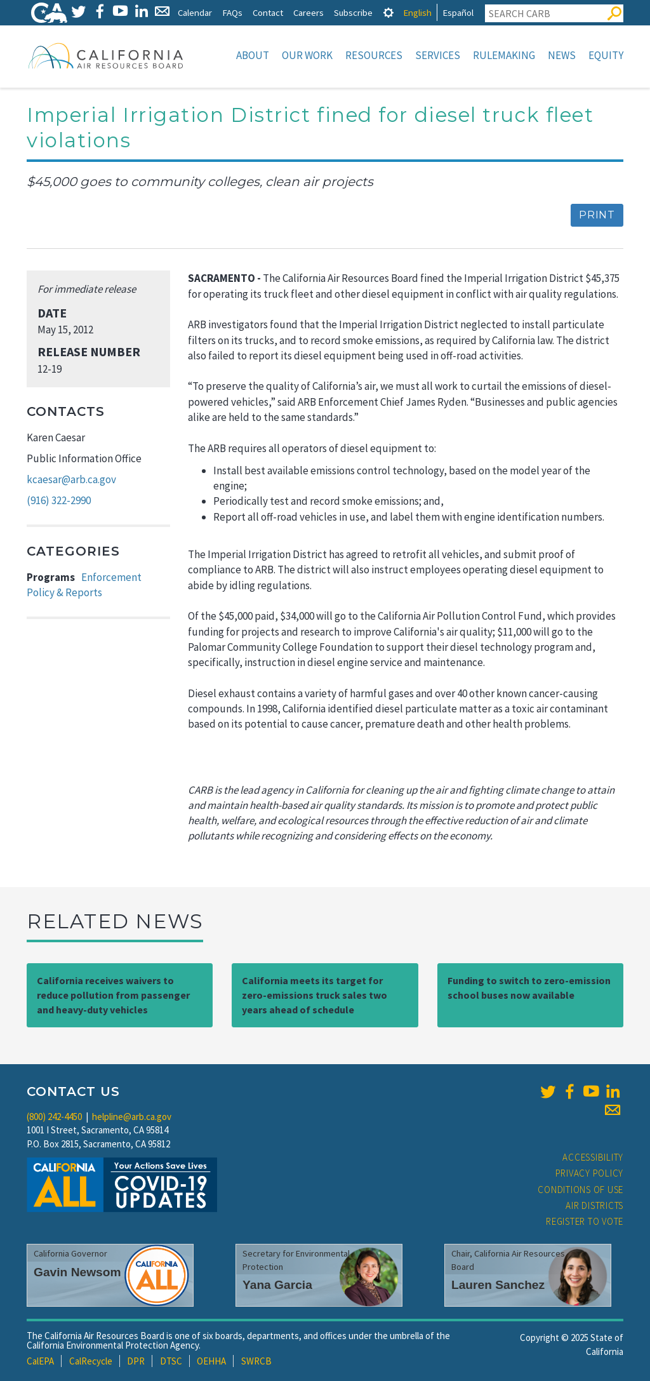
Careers (308, 12)
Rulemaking (504, 55)
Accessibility (592, 1157)
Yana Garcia (277, 1284)
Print (597, 215)
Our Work (307, 55)
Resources (373, 55)
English (417, 12)
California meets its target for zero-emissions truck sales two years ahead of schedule (314, 995)
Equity (605, 55)
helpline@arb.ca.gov (131, 1117)
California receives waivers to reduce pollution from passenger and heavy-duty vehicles (113, 995)
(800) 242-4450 (54, 1117)
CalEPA (40, 1361)
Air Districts (594, 1205)
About (252, 55)
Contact (268, 12)
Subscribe (353, 12)
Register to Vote (584, 1221)
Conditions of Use (580, 1190)
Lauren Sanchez (498, 1284)
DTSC (171, 1361)
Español (458, 12)
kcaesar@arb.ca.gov (71, 479)
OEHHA (211, 1361)
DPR (136, 1361)
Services (437, 55)
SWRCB (256, 1361)
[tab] (388, 12)
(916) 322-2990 (59, 500)
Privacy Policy (589, 1173)
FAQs (232, 12)
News (562, 55)
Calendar (195, 12)
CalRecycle (90, 1361)
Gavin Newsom (77, 1272)
